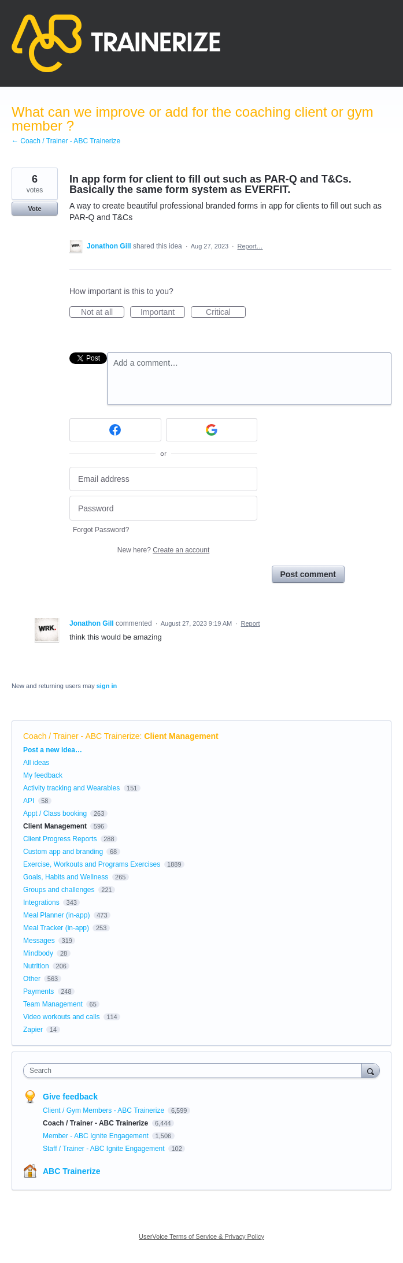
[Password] (163, 508)
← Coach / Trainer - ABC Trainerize (66, 141)
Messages (39, 941)
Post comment (308, 574)
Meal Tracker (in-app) (56, 928)
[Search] (370, 1070)
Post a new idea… (52, 750)
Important (163, 312)
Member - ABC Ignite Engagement (96, 1136)
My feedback (42, 775)
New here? (163, 550)
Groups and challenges (58, 890)
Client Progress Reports (60, 839)
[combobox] (195, 1071)
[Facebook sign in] (115, 429)
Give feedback (70, 1096)
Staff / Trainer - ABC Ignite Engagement (105, 1149)
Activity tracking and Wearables (71, 788)
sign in (107, 685)
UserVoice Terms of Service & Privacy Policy (201, 1236)
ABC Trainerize (72, 1171)
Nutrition (36, 966)
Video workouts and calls (61, 1017)
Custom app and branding (63, 852)
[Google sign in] (212, 429)
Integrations (41, 902)
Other (31, 979)
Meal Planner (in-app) (56, 915)
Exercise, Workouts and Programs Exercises (91, 864)
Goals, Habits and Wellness (65, 877)
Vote (34, 208)
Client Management (181, 736)
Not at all (102, 312)
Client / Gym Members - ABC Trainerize (104, 1110)
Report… (249, 246)
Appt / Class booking (55, 813)
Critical (226, 312)
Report (250, 623)
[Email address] (163, 479)
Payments (38, 991)
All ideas (36, 763)
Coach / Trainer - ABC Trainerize (81, 736)
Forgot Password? (101, 530)
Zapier (33, 1030)
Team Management (53, 1004)
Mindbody (38, 953)
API (28, 801)
